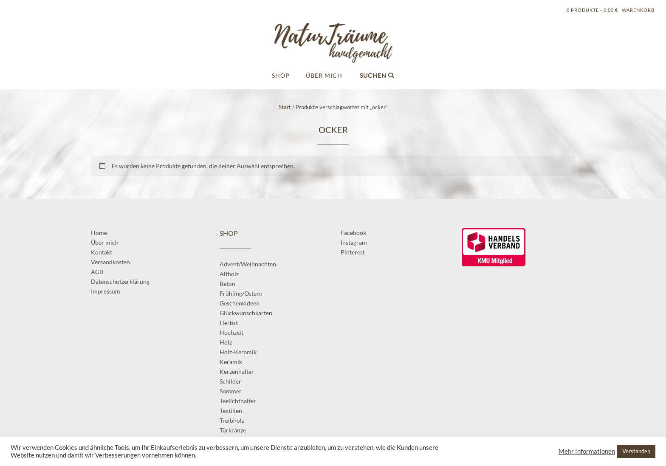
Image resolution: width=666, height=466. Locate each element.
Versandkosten (110, 261)
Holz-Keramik (238, 352)
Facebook (353, 232)
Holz (226, 342)
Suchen (377, 75)
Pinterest (353, 252)
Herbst (229, 322)
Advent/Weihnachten (248, 264)
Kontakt (101, 252)
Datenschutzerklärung (120, 281)
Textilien (231, 410)
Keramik (231, 361)
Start (285, 107)
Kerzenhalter (237, 371)
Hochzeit (231, 332)
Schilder (230, 381)
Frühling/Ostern (241, 293)
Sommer (231, 391)
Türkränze (233, 430)
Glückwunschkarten (246, 312)
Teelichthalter (238, 400)
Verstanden (636, 451)
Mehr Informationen (587, 451)
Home (99, 232)
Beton (227, 283)
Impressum (105, 291)
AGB (97, 271)
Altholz (229, 273)
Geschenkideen (240, 303)
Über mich (324, 75)
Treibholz (232, 420)
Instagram (354, 242)
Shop (281, 75)
